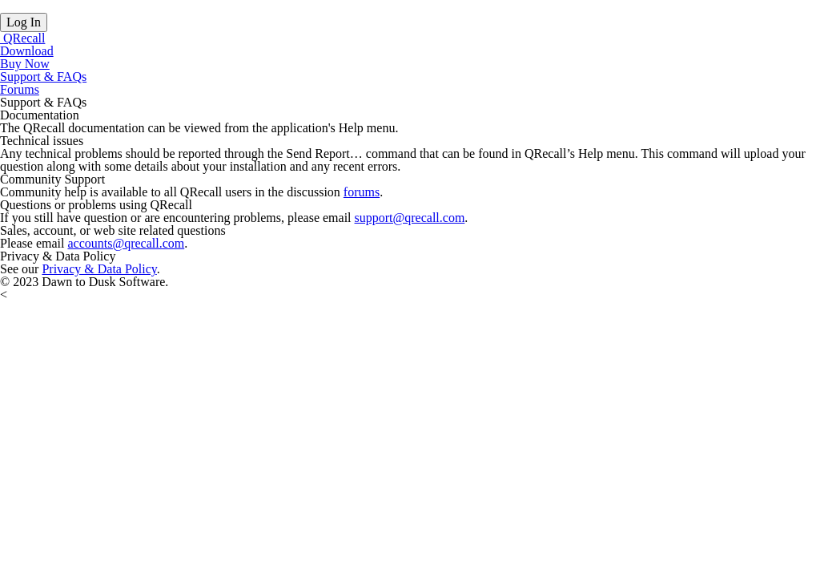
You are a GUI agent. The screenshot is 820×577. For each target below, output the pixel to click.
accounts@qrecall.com (125, 243)
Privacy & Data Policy (99, 269)
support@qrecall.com (410, 217)
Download (27, 51)
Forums (19, 89)
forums (362, 192)
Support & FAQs (43, 76)
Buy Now (25, 64)
